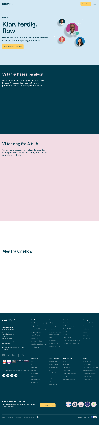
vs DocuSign (53, 361)
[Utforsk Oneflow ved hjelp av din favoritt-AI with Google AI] (16, 375)
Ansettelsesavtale (89, 370)
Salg (32, 361)
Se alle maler (87, 379)
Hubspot (66, 364)
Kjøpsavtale (87, 364)
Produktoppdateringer (39, 344)
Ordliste (52, 329)
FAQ (50, 337)
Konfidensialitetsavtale (91, 367)
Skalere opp (35, 379)
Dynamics (66, 367)
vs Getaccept (54, 367)
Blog (51, 323)
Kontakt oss (87, 338)
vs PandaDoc (54, 364)
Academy (52, 326)
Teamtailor (66, 370)
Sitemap (18, 417)
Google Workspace (69, 373)
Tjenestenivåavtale (89, 373)
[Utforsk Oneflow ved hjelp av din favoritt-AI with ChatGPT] (3, 375)
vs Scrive (52, 379)
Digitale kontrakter (38, 326)
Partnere (86, 329)
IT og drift (34, 373)
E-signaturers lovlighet (71, 343)
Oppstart (34, 382)
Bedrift (33, 376)
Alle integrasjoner (69, 379)
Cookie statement (29, 417)
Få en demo (85, 3)
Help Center (53, 343)
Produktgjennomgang (39, 323)
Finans (33, 370)
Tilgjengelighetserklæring (72, 340)
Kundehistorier (54, 346)
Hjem (4, 17)
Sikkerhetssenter (69, 323)
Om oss (85, 335)
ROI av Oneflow (36, 341)
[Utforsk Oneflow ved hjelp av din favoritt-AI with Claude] (7, 375)
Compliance (67, 337)
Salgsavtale (87, 361)
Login (3, 417)
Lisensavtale (87, 376)
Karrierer (86, 332)
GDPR (65, 331)
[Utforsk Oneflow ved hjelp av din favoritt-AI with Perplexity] (11, 375)
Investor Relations (89, 323)
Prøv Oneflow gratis (48, 405)
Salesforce (66, 361)
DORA (65, 334)
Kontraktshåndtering (38, 329)
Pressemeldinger (89, 326)
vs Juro (52, 376)
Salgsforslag (35, 335)
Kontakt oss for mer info (13, 46)
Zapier (65, 376)
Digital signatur (36, 332)
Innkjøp (34, 367)
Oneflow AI (35, 347)
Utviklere (52, 340)
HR (32, 364)
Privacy (10, 417)
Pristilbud (34, 338)
